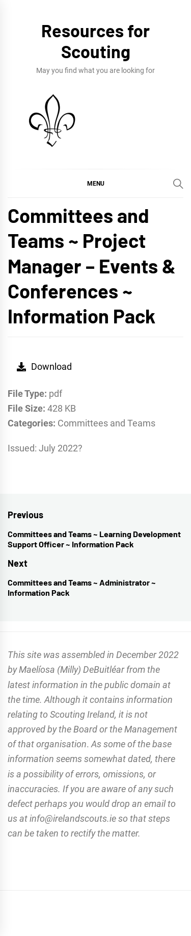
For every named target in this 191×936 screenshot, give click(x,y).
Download (44, 366)
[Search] (178, 183)
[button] (95, 183)
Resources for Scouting (95, 41)
